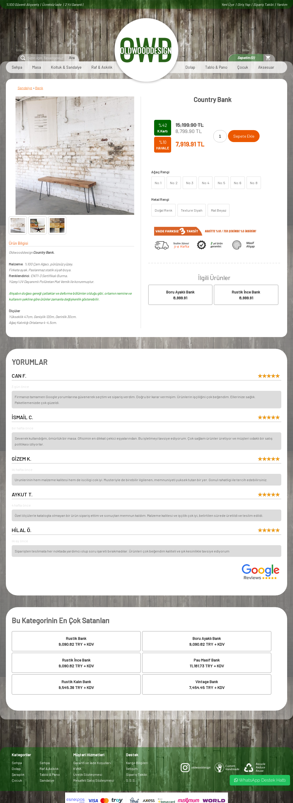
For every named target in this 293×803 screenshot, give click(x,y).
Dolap (190, 67)
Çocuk (242, 67)
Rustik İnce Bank (246, 292)
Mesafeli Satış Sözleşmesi (93, 780)
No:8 (254, 183)
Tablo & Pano (216, 67)
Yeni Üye (227, 4)
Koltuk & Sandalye (66, 67)
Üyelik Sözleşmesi (87, 774)
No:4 (205, 183)
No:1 (158, 183)
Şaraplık (18, 774)
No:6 (237, 183)
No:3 (189, 183)
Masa (36, 67)
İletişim (132, 768)
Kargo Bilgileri (137, 763)
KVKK (77, 768)
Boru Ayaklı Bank (180, 292)
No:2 (174, 183)
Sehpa (17, 67)
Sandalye (25, 88)
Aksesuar (266, 67)
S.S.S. (131, 780)
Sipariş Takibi (263, 4)
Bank (39, 88)
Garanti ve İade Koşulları (92, 763)
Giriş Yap (243, 4)
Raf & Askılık (102, 67)
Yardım (282, 4)
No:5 (221, 183)
